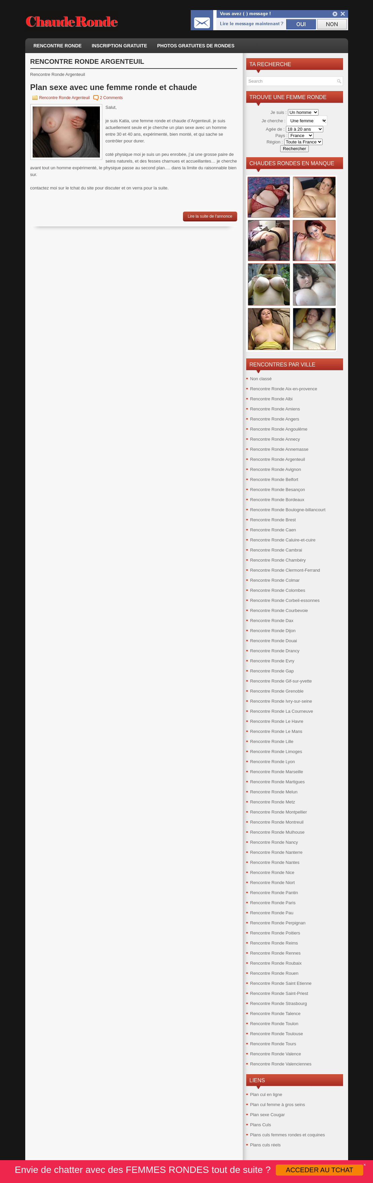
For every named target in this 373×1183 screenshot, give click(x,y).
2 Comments (111, 97)
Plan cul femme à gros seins (277, 1104)
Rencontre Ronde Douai (273, 640)
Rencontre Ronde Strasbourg (278, 1003)
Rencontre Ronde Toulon (274, 1023)
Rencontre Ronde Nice (272, 872)
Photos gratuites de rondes (195, 45)
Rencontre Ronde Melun (274, 791)
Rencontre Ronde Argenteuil (64, 97)
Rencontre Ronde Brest (273, 519)
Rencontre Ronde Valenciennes (281, 1063)
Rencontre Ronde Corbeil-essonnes (285, 600)
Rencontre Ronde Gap (272, 670)
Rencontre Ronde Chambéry (278, 560)
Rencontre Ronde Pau (272, 912)
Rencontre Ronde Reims (274, 943)
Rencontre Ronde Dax (272, 620)
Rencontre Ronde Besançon (277, 489)
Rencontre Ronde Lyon (272, 761)
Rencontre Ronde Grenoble (277, 691)
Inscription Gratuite (119, 45)
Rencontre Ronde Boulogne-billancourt (288, 509)
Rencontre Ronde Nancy (274, 842)
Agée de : (276, 129)
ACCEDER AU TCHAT (319, 1170)
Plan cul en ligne (266, 1094)
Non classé (261, 378)
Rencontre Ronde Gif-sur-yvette (281, 681)
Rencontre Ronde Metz (272, 801)
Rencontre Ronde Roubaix (276, 963)
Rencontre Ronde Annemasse (279, 449)
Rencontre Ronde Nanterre (276, 852)
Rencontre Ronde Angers (274, 419)
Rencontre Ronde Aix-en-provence (283, 388)
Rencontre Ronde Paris (273, 902)
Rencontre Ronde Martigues (277, 781)
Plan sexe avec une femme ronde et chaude (113, 87)
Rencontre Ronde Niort (272, 882)
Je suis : (279, 112)
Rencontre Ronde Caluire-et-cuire (282, 539)
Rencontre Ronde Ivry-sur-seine (281, 701)
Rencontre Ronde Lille (272, 741)
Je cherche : (274, 120)
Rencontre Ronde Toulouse (276, 1033)
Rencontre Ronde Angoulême (279, 429)
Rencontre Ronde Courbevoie (279, 610)
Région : (275, 141)
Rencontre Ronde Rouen (274, 973)
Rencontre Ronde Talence (275, 1013)
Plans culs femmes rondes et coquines (287, 1134)
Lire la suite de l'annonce (210, 216)
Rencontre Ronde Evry (272, 660)
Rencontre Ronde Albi (271, 398)
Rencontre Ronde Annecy (275, 439)
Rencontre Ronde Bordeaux (277, 499)
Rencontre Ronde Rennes (275, 953)
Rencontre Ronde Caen (273, 529)
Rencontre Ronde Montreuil (277, 822)
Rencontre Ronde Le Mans (276, 731)
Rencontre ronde (58, 45)
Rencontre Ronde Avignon (275, 469)
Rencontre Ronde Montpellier (278, 812)
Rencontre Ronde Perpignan (278, 922)
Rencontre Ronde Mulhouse (277, 832)
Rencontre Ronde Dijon (273, 630)
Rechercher (294, 148)
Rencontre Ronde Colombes (277, 590)
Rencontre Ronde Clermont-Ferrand (285, 570)
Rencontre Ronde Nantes (275, 862)
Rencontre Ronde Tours (273, 1043)
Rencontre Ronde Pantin (274, 892)
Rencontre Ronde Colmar (275, 580)
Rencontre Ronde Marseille (276, 771)
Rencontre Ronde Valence (275, 1053)
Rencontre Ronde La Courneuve (281, 711)
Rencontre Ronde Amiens (275, 408)
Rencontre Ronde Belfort (274, 479)
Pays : (282, 135)
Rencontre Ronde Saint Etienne (281, 983)
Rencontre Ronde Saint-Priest (279, 993)
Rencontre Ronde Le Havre (276, 721)
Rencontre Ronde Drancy (275, 650)
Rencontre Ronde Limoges (276, 751)
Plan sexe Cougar (267, 1114)
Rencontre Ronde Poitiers (275, 932)
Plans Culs (260, 1124)
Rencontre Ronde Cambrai (276, 550)
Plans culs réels (265, 1144)
